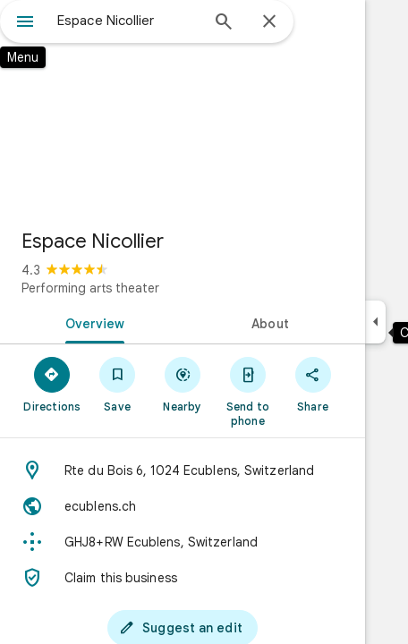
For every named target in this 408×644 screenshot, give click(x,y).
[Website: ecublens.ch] (182, 506)
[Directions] (52, 383)
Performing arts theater (90, 288)
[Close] (269, 22)
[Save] (117, 383)
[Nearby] (183, 383)
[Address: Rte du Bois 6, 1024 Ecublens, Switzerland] (182, 470)
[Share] (312, 383)
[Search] (223, 23)
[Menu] (25, 23)
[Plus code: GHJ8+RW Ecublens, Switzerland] (182, 542)
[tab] (91, 322)
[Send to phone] (247, 390)
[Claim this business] (182, 578)
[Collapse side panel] (375, 322)
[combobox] (128, 20)
